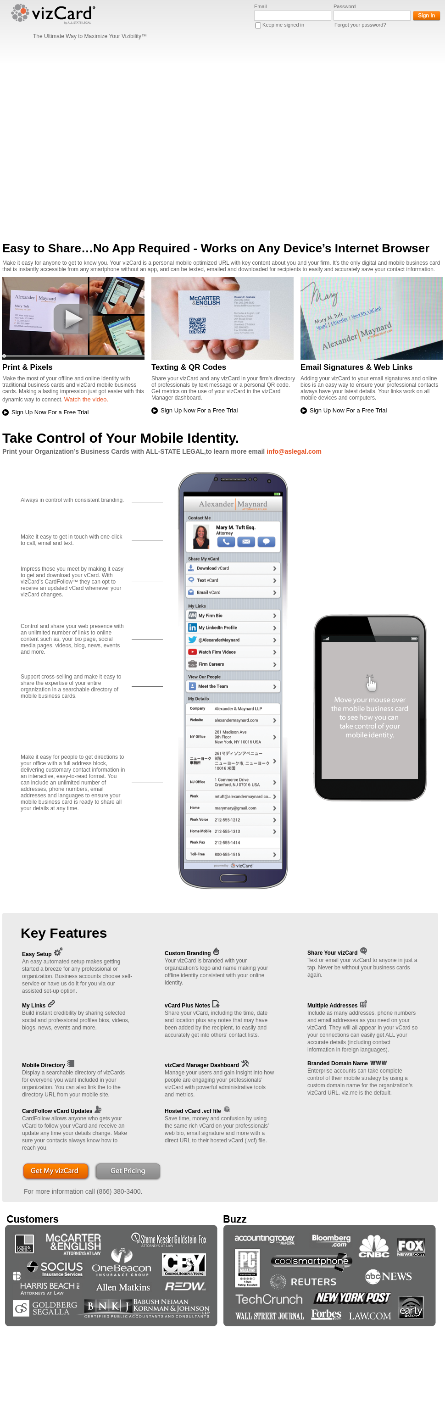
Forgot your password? (360, 25)
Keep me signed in (283, 25)
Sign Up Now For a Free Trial (50, 412)
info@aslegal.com (294, 451)
